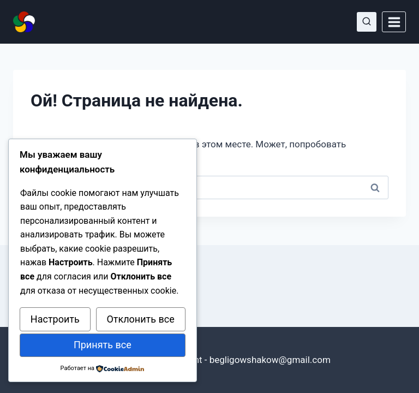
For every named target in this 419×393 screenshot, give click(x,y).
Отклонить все (140, 319)
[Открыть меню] (394, 21)
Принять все (102, 344)
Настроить (55, 319)
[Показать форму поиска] (366, 22)
